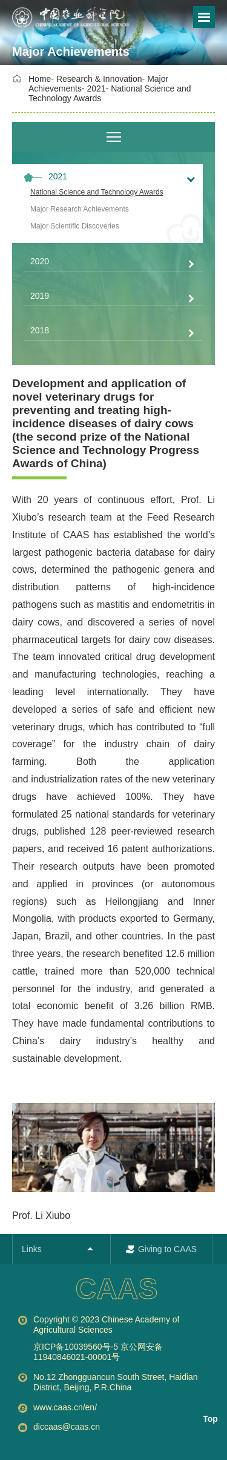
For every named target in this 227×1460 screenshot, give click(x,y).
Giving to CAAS (167, 1249)
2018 (39, 330)
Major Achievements (71, 51)
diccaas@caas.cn (66, 1427)
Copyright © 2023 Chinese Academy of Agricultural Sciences (124, 1339)
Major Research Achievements (79, 209)
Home (39, 79)
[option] (81, 18)
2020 (39, 261)
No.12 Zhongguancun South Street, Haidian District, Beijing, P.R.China (115, 1382)
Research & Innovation (99, 79)
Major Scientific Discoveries (74, 226)
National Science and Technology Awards (96, 192)
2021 (96, 88)
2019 (39, 296)
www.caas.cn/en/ (65, 1407)
